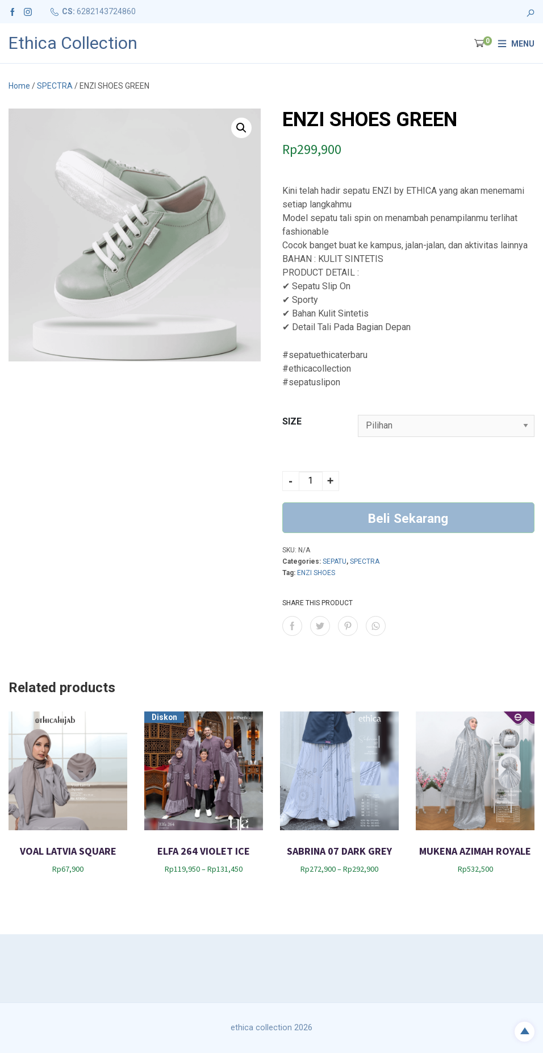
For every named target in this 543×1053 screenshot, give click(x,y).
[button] (241, 128)
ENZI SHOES (316, 573)
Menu (522, 43)
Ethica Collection (73, 43)
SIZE (292, 421)
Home (19, 85)
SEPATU (334, 561)
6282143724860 (106, 11)
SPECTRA (55, 85)
